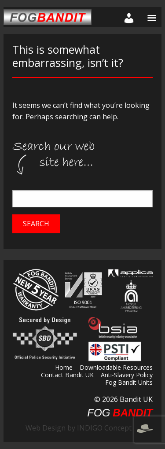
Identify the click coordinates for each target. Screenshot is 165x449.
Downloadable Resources (116, 368)
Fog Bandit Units (129, 382)
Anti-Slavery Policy (127, 375)
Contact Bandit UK (67, 375)
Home (64, 368)
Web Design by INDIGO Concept (89, 428)
